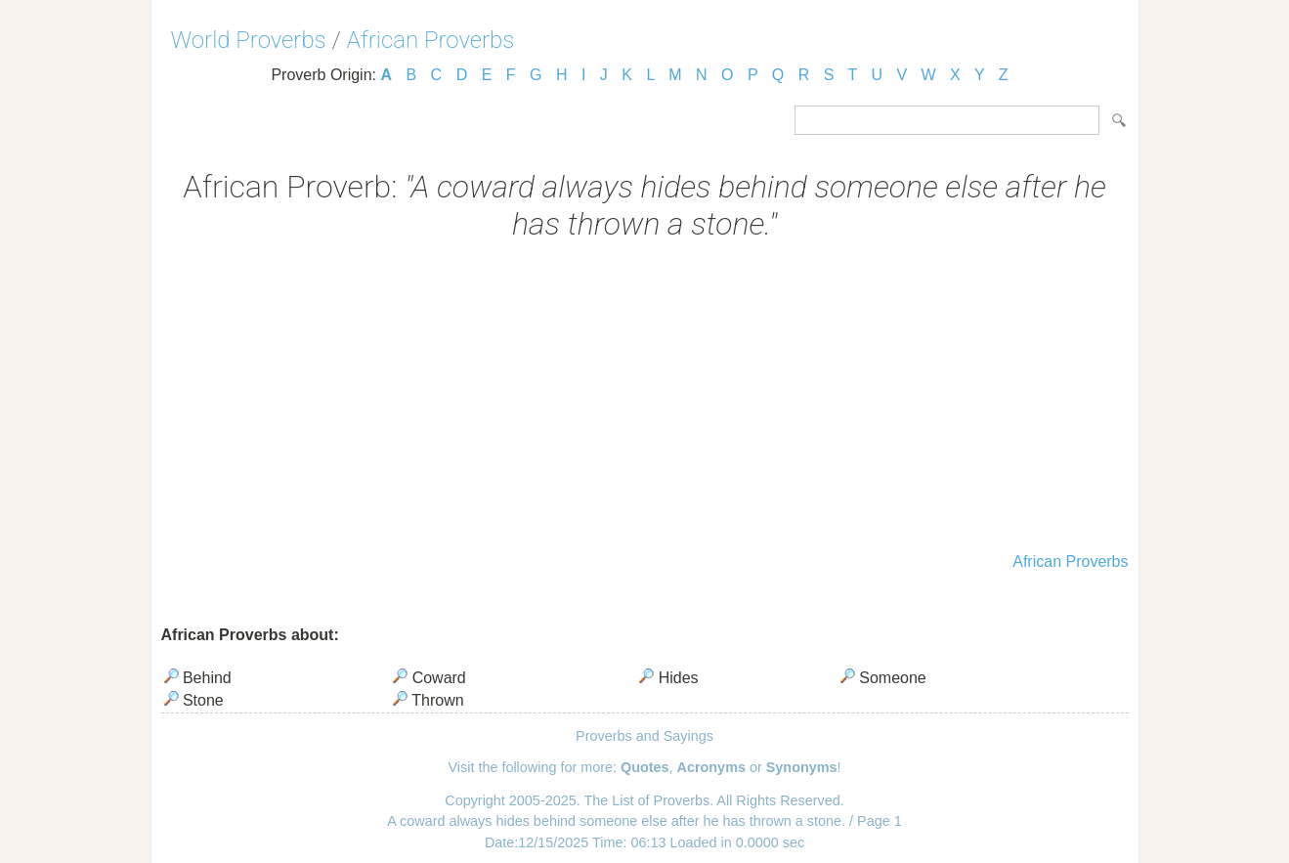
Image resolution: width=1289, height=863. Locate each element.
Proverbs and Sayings (644, 736)
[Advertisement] (645, 399)
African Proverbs (431, 40)
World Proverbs (248, 40)
